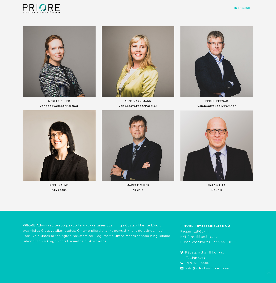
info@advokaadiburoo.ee (204, 268)
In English (242, 7)
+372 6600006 (197, 263)
